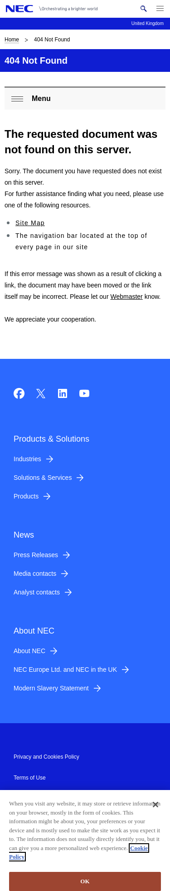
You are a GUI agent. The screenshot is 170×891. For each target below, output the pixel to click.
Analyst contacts (37, 592)
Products (26, 496)
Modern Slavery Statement (51, 688)
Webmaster (126, 296)
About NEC (29, 650)
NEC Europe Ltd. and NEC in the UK (65, 669)
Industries (27, 459)
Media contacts (35, 573)
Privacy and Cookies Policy (46, 757)
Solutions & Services (43, 477)
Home (12, 39)
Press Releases (36, 555)
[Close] (155, 809)
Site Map (30, 223)
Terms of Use (30, 778)
